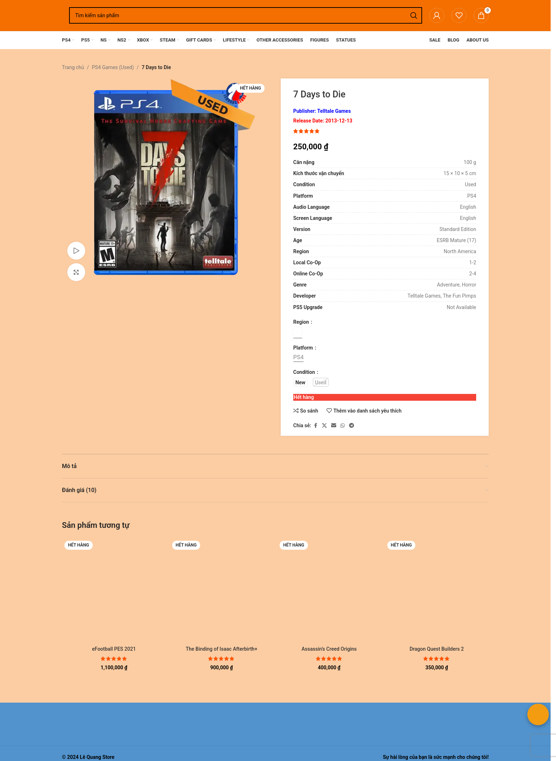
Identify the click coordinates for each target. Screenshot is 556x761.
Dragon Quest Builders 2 (437, 649)
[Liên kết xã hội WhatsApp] (342, 425)
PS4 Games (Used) (113, 67)
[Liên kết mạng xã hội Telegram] (351, 425)
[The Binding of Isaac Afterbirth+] (222, 590)
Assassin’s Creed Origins (329, 649)
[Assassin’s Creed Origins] (329, 590)
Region (301, 322)
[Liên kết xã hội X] (324, 425)
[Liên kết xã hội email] (333, 425)
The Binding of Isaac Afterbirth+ (221, 649)
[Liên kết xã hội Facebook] (315, 425)
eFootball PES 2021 (114, 649)
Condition (304, 372)
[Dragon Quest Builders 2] (437, 590)
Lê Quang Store (97, 757)
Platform (303, 348)
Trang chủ (73, 67)
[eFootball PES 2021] (114, 590)
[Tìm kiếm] (245, 15)
